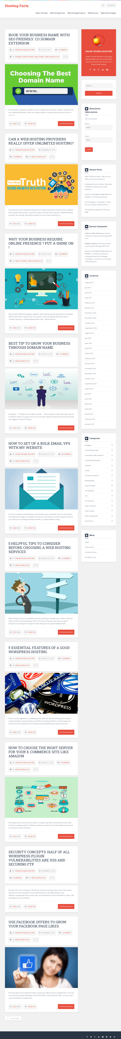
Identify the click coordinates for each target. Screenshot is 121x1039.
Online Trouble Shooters (25, 50)
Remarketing (89, 481)
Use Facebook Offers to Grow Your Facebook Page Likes (37, 926)
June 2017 (88, 293)
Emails (87, 470)
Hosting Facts (17, 5)
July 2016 (88, 338)
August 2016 (89, 333)
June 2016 (88, 343)
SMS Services (93, 13)
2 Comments (62, 50)
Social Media (89, 491)
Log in (87, 542)
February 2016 (90, 358)
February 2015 (90, 419)
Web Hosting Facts (57, 13)
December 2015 (90, 368)
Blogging (88, 445)
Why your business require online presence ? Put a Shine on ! (41, 245)
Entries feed (89, 547)
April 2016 (88, 348)
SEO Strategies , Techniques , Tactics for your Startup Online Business (98, 259)
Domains (18, 57)
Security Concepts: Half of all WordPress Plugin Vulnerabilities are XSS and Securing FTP (39, 860)
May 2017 (88, 298)
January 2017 (89, 308)
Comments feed (90, 552)
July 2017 (88, 288)
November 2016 (90, 318)
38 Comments (66, 456)
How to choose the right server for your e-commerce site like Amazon (41, 754)
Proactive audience (92, 475)
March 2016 (89, 353)
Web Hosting (39, 57)
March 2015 (89, 414)
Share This (31, 124)
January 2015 (89, 424)
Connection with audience (94, 455)
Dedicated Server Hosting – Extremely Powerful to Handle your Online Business (98, 186)
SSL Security (89, 501)
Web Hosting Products (76, 13)
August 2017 (89, 283)
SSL (86, 496)
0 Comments (17, 159)
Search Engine (28, 57)
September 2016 (91, 328)
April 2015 (88, 409)
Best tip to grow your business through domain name (39, 347)
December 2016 (90, 313)
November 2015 (90, 374)
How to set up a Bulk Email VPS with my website (39, 447)
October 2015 (89, 379)
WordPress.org (90, 557)
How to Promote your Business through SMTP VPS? (98, 236)
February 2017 (90, 303)
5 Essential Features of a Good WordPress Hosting (39, 651)
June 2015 (88, 399)
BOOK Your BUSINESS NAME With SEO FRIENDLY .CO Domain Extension (39, 39)
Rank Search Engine (108, 13)
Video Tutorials (41, 13)
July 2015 (88, 394)
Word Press (89, 521)
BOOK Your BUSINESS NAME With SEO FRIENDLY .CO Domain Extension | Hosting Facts (98, 253)
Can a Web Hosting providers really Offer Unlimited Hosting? (41, 143)
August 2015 (89, 389)
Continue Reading (66, 124)
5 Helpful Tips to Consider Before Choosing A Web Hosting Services (40, 549)
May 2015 (88, 404)
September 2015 (91, 384)
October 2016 (89, 323)
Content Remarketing (92, 460)
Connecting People (91, 450)
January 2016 (89, 363)
